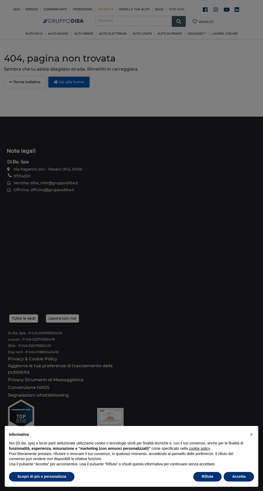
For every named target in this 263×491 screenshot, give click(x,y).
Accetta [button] (239, 476)
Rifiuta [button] (207, 476)
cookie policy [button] (199, 448)
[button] (251, 434)
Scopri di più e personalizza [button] (41, 476)
